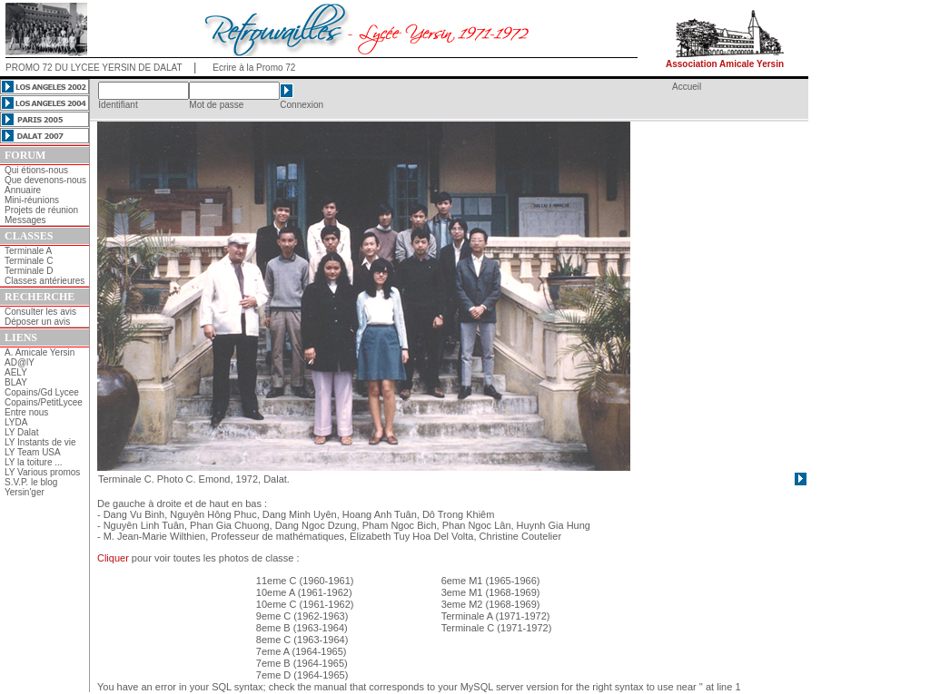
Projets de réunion (41, 210)
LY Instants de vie (40, 442)
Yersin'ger (25, 492)
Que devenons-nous (45, 180)
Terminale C (29, 261)
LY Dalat (21, 432)
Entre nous (26, 412)
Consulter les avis (40, 312)
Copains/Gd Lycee (42, 392)
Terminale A (28, 251)
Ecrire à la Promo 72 (254, 68)
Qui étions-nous (36, 170)
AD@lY (20, 362)
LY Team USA (33, 452)
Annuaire (23, 190)
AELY (16, 372)
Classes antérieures (44, 281)
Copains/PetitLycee (44, 402)
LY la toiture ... (34, 462)
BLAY (16, 382)
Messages (25, 220)
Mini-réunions (32, 200)
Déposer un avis (37, 322)
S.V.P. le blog (31, 482)
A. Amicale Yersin (39, 352)
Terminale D (29, 271)
